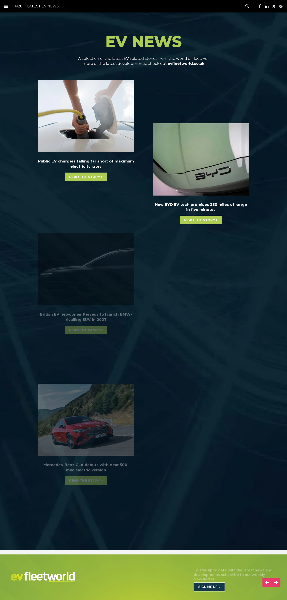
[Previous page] (266, 582)
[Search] (247, 6)
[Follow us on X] (274, 6)
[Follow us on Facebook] (260, 6)
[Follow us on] (281, 6)
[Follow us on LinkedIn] (267, 6)
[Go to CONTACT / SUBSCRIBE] (209, 586)
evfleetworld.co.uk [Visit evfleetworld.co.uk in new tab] (186, 63)
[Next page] (275, 582)
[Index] (6, 6)
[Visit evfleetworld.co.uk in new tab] (86, 116)
